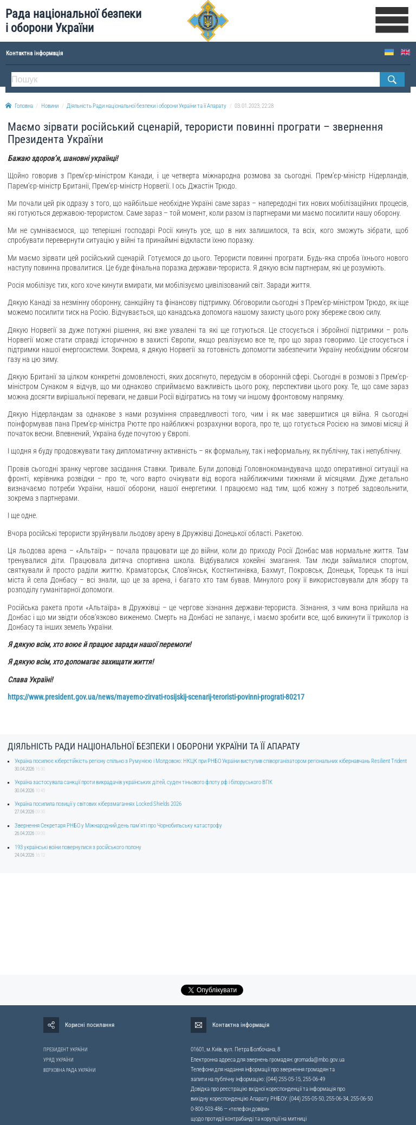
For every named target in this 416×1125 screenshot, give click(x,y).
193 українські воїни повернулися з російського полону (78, 847)
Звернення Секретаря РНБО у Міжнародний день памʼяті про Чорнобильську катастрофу (118, 825)
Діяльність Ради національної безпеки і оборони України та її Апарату (146, 105)
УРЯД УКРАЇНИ (58, 1060)
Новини (49, 105)
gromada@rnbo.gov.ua (319, 1059)
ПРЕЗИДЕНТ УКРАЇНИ (65, 1049)
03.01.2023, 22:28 (254, 105)
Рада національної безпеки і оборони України (73, 21)
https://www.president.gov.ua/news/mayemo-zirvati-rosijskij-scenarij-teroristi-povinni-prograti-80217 (156, 697)
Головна (19, 105)
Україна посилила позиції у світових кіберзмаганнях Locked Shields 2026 (98, 803)
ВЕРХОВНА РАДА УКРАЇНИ (69, 1070)
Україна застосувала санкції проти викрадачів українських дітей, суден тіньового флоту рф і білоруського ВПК (143, 782)
